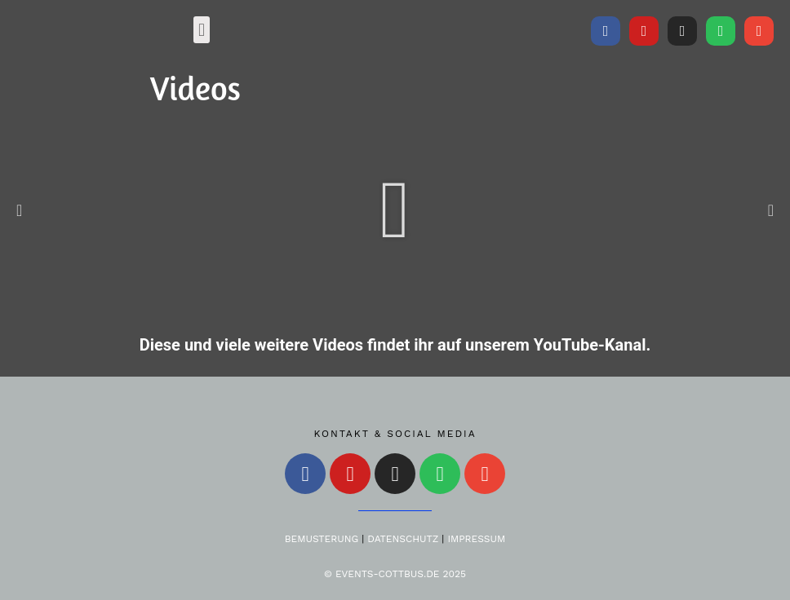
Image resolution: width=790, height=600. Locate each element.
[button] (201, 29)
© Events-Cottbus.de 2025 (395, 574)
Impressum (476, 539)
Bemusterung (321, 539)
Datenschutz (402, 539)
